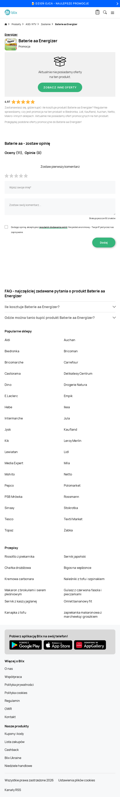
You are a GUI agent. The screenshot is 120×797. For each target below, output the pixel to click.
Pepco (9, 485)
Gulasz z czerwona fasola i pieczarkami (82, 592)
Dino (8, 385)
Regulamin (12, 701)
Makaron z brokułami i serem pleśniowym (25, 592)
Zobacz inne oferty (60, 87)
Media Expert (14, 463)
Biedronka (12, 351)
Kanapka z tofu (15, 612)
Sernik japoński (75, 556)
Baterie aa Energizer (66, 24)
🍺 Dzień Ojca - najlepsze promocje (60, 3)
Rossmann (71, 497)
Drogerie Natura (75, 385)
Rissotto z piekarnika (19, 556)
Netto (68, 474)
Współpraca (13, 677)
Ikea (67, 407)
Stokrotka (71, 508)
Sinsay (9, 508)
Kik (7, 441)
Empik (68, 396)
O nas (9, 669)
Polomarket (72, 485)
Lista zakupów (15, 742)
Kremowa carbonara (19, 579)
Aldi (7, 340)
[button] (60, 307)
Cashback (12, 750)
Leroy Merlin (72, 441)
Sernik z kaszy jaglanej (21, 601)
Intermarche (14, 418)
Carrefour (71, 362)
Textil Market (73, 519)
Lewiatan (11, 452)
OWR (8, 709)
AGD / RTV (31, 24)
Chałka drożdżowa (18, 568)
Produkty (16, 24)
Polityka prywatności (19, 685)
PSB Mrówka (13, 497)
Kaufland (70, 429)
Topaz (9, 530)
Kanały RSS (13, 790)
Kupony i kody (14, 734)
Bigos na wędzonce (77, 568)
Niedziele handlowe (18, 766)
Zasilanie (46, 24)
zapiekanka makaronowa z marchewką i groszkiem (83, 614)
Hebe (8, 407)
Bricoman (71, 351)
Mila (67, 463)
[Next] (117, 3)
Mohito (10, 474)
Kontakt (10, 717)
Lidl (66, 452)
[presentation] (60, 259)
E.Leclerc (11, 396)
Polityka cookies (16, 693)
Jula (67, 418)
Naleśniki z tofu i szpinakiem (84, 579)
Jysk (8, 429)
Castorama (13, 373)
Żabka (68, 530)
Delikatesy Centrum (78, 373)
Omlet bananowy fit (78, 601)
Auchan (69, 340)
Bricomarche (14, 362)
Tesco (9, 519)
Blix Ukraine (13, 758)
